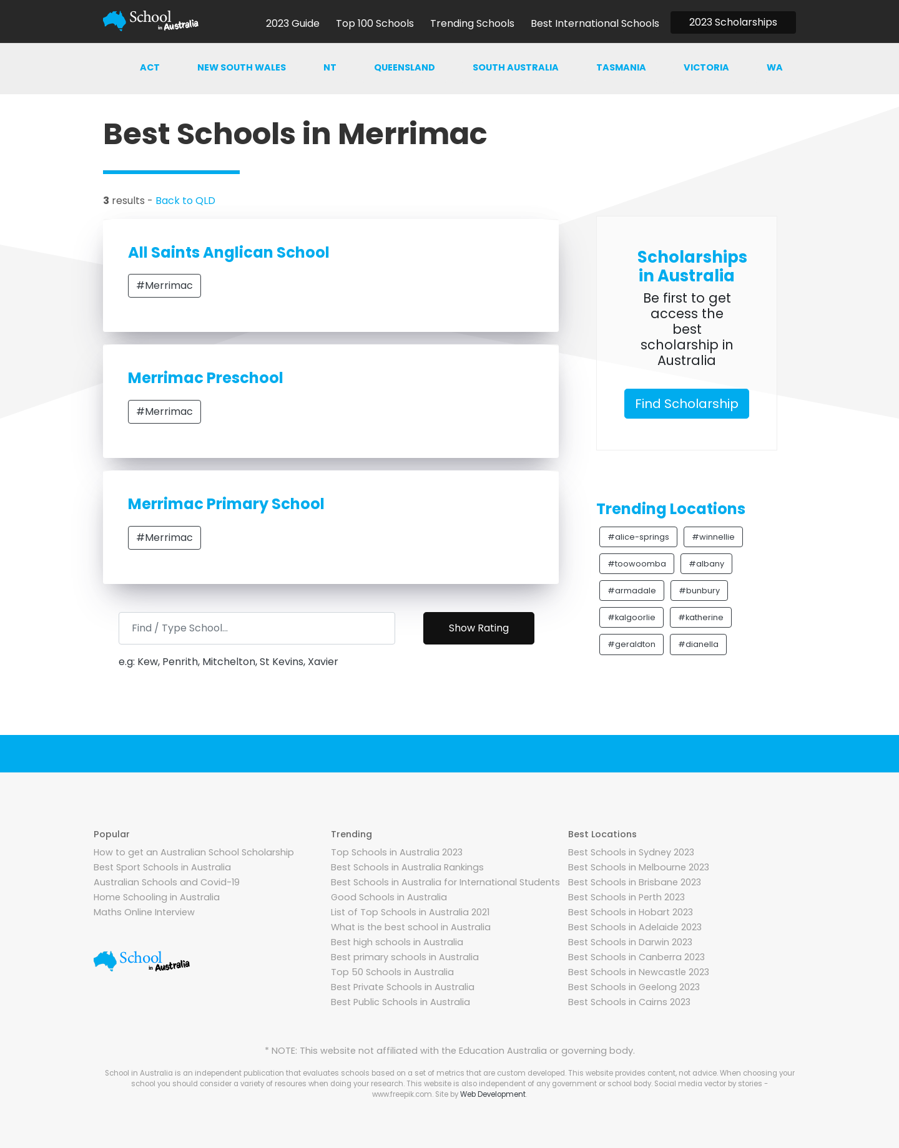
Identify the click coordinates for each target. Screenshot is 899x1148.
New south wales (241, 67)
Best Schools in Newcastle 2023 (638, 972)
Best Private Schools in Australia (402, 987)
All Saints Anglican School (229, 252)
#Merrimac (164, 285)
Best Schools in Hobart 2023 (630, 912)
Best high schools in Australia (397, 942)
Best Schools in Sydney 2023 (631, 852)
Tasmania (621, 67)
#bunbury (699, 590)
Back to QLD (185, 200)
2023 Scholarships (733, 22)
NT (330, 67)
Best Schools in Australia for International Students (445, 882)
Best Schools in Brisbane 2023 (634, 882)
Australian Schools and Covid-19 (167, 882)
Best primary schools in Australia (405, 957)
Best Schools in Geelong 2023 (634, 987)
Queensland (404, 67)
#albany (706, 563)
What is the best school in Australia (411, 927)
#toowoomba (636, 563)
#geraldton (631, 644)
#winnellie (713, 537)
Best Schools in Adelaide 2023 (635, 927)
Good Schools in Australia (389, 897)
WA (775, 67)
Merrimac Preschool (205, 377)
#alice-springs (638, 537)
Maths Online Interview (144, 912)
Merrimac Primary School (226, 504)
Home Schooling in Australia (157, 897)
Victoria (706, 67)
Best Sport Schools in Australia (162, 867)
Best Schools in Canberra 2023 (636, 957)
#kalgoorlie (631, 617)
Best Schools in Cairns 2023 (629, 1002)
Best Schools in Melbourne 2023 (638, 867)
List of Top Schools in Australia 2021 (410, 912)
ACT (150, 67)
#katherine (701, 617)
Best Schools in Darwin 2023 (630, 942)
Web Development (493, 1094)
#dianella (698, 644)
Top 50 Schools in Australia (392, 972)
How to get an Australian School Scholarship (194, 852)
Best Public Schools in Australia (400, 1002)
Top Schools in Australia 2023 (397, 852)
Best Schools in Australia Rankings (407, 867)
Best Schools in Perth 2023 (626, 897)
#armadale (631, 590)
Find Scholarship (687, 403)
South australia (516, 67)
